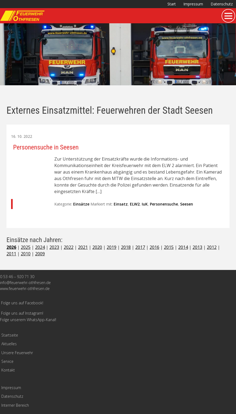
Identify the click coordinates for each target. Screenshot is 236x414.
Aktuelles (9, 343)
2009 (40, 254)
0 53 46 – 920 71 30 (17, 276)
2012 (212, 247)
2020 (97, 247)
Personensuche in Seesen (46, 147)
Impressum (193, 3)
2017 (140, 247)
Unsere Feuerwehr (17, 352)
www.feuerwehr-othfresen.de (25, 288)
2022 (68, 247)
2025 (26, 247)
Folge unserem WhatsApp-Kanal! (28, 319)
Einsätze (81, 204)
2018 (126, 247)
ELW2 (135, 204)
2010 (26, 254)
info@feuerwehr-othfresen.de (25, 282)
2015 (169, 247)
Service (7, 361)
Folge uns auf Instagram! (22, 313)
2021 (83, 247)
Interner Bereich (15, 405)
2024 (40, 247)
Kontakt (8, 370)
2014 (183, 247)
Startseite (9, 335)
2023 (54, 247)
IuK (145, 204)
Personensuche (164, 204)
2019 (111, 247)
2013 (197, 247)
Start (171, 3)
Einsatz (121, 204)
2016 (154, 247)
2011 (11, 254)
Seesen (186, 204)
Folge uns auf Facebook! (22, 302)
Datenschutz (222, 3)
